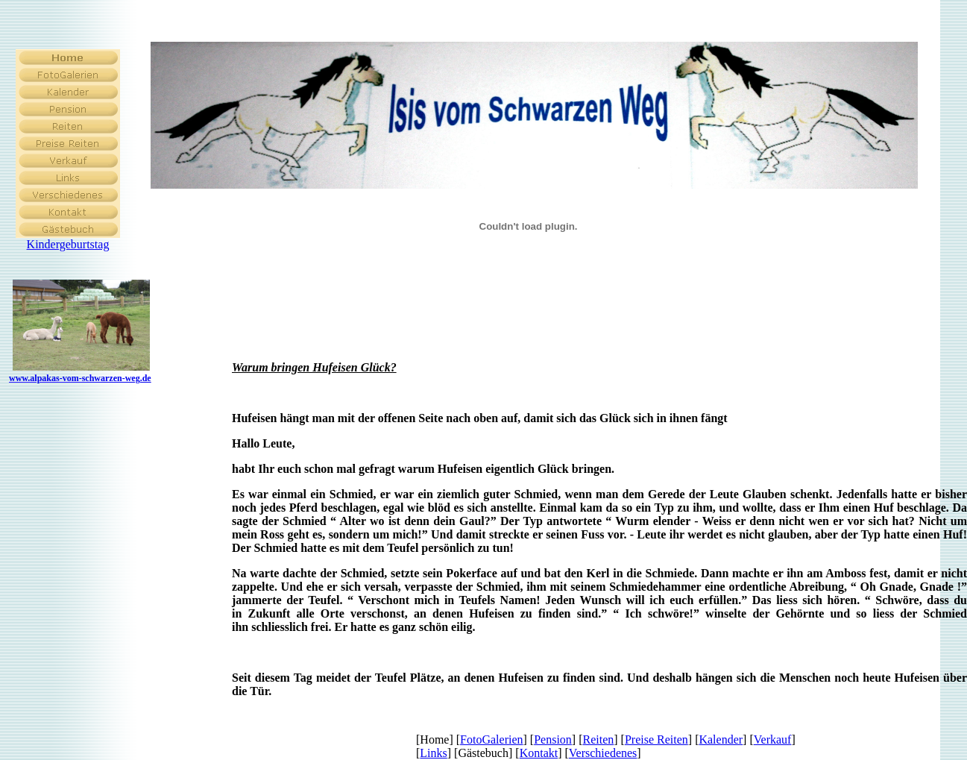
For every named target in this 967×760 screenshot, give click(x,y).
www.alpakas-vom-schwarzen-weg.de (80, 378)
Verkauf (773, 739)
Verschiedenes (603, 753)
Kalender (721, 739)
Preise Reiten (656, 739)
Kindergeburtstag (68, 244)
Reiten (598, 739)
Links (433, 753)
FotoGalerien (491, 739)
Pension (553, 739)
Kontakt (539, 753)
